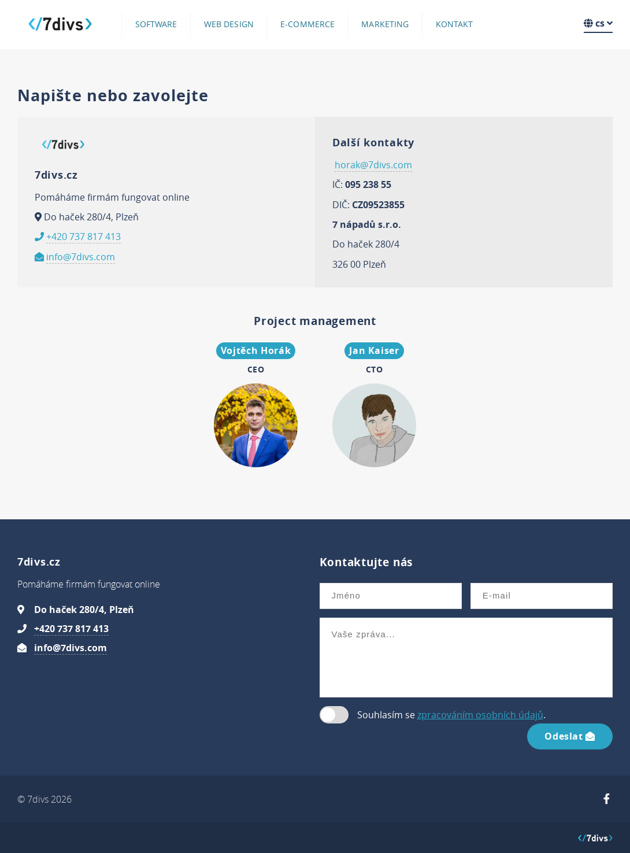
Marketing (385, 24)
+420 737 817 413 (83, 236)
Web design (229, 24)
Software (156, 24)
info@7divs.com (80, 256)
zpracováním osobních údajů (480, 714)
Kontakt (454, 24)
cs (598, 23)
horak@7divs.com (373, 164)
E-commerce (307, 24)
